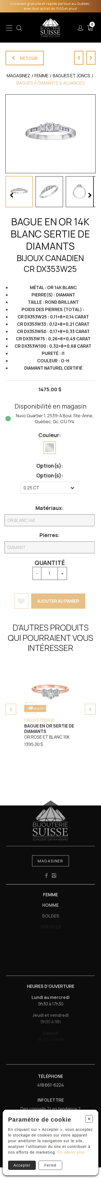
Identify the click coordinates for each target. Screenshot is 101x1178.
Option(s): (45, 465)
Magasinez (18, 76)
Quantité (45, 563)
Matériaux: (45, 508)
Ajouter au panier (54, 601)
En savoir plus (71, 1152)
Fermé (50, 1165)
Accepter (21, 1165)
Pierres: (45, 535)
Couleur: (45, 435)
